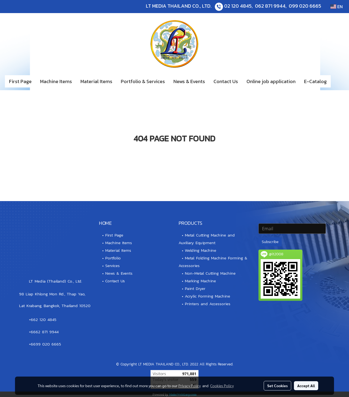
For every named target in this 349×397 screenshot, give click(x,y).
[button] (338, 81)
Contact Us (225, 81)
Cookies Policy (222, 385)
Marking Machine (200, 281)
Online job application (271, 81)
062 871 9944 (270, 6)
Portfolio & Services (143, 81)
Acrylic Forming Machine (207, 296)
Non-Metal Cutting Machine (210, 273)
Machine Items (56, 81)
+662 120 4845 (42, 319)
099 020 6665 (305, 6)
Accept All (306, 385)
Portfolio (113, 258)
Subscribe (270, 242)
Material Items (96, 81)
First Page (20, 81)
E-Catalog (315, 81)
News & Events (189, 81)
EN (336, 6)
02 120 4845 (238, 6)
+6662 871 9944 (44, 332)
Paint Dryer (195, 288)
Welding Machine (200, 250)
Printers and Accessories (207, 304)
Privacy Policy (189, 385)
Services (112, 265)
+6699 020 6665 (45, 344)
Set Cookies (277, 385)
